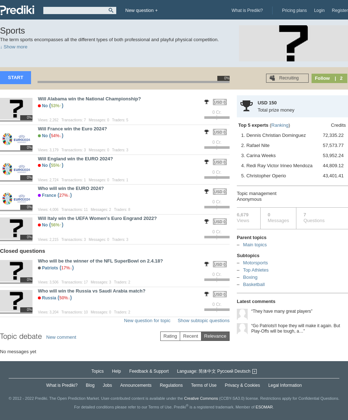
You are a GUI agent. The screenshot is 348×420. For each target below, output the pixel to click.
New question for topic (147, 320)
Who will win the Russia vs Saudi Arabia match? (91, 291)
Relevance (215, 336)
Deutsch (243, 371)
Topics (97, 371)
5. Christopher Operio (292, 175)
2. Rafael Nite (292, 145)
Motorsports (255, 262)
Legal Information (285, 385)
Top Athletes (256, 270)
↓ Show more (13, 46)
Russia (49, 297)
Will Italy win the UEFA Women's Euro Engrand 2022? (97, 218)
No (45, 105)
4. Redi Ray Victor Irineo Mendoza (292, 165)
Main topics (255, 244)
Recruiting (288, 78)
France (49, 195)
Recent (190, 336)
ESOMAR (264, 406)
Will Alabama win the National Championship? (89, 98)
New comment (61, 337)
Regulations (171, 385)
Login (319, 10)
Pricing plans (294, 10)
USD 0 (220, 102)
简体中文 (207, 371)
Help (116, 371)
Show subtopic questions (204, 320)
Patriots (50, 267)
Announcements (136, 385)
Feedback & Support (149, 371)
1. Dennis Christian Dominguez (292, 135)
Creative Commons (201, 398)
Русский (225, 371)
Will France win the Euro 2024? (72, 128)
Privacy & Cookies (242, 385)
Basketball (254, 284)
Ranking (280, 125)
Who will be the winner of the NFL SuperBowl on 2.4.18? (100, 261)
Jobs (107, 385)
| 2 (339, 78)
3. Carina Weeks (292, 155)
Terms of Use (204, 385)
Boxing (250, 277)
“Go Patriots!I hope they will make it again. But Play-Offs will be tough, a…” (295, 328)
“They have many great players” (281, 311)
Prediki (17, 10)
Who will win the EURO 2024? (71, 188)
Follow (322, 78)
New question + (141, 10)
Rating (170, 336)
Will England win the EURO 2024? (75, 158)
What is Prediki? (247, 10)
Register (340, 10)
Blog (90, 385)
